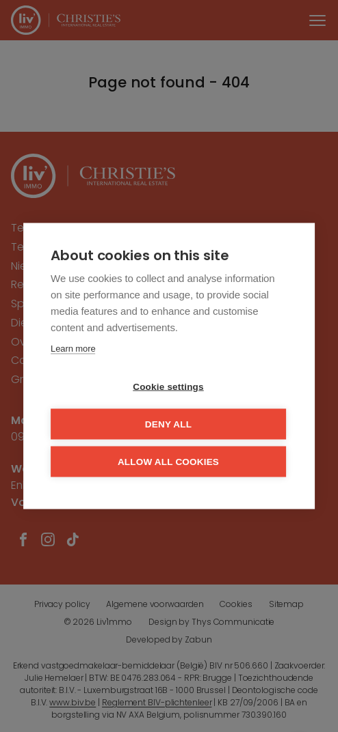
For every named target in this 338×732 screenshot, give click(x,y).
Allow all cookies (168, 462)
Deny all (168, 424)
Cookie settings (168, 387)
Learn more (73, 348)
